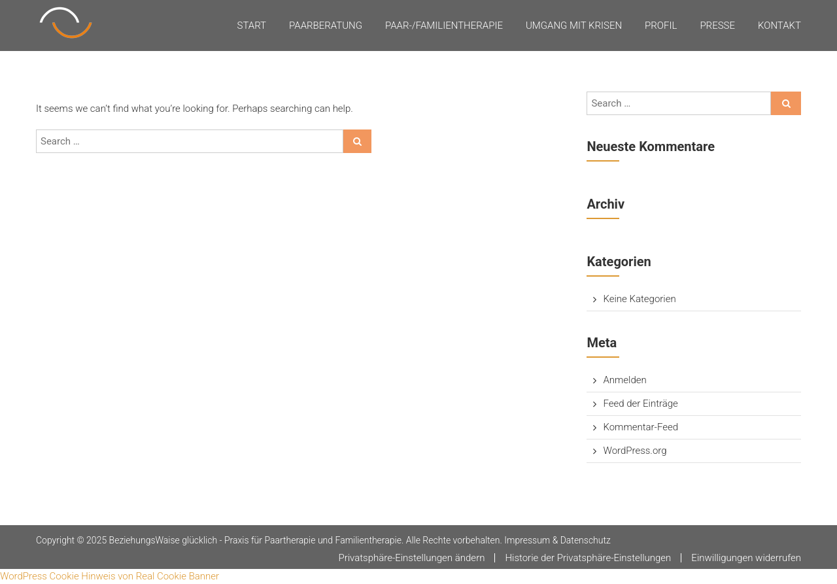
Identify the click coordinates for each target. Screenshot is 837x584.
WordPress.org (634, 450)
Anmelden (624, 380)
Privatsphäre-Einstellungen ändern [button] (411, 558)
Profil (661, 25)
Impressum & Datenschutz (557, 540)
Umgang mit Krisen (574, 25)
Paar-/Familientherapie (444, 25)
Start (252, 25)
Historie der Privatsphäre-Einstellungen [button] (588, 558)
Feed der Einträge (640, 403)
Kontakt (779, 25)
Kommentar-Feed (640, 427)
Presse (717, 25)
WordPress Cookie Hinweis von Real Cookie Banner (109, 576)
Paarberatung (325, 25)
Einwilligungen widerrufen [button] (746, 558)
